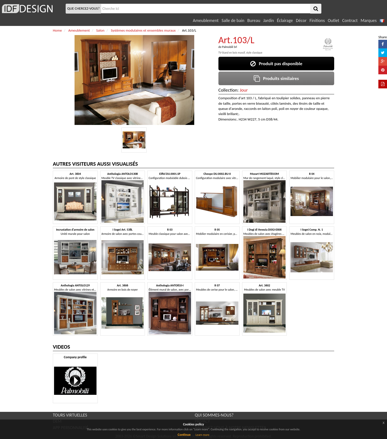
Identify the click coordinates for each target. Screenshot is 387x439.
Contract (350, 20)
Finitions (317, 20)
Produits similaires (276, 78)
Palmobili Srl (229, 47)
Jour (244, 90)
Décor (301, 20)
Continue (184, 435)
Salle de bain (233, 20)
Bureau (253, 20)
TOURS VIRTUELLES (70, 415)
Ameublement (205, 20)
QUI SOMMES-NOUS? (214, 415)
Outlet (333, 20)
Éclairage (285, 20)
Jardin (268, 20)
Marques (369, 20)
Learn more (202, 435)
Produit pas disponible (276, 63)
